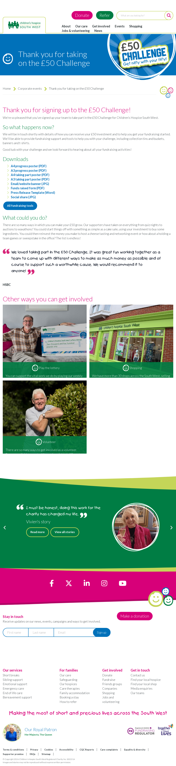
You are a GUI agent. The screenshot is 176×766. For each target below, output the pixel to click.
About (66, 26)
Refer (105, 15)
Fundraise (108, 680)
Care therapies (70, 689)
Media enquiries (141, 689)
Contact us (138, 676)
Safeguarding (68, 680)
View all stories (67, 533)
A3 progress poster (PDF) (28, 170)
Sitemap (46, 754)
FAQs (32, 754)
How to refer (68, 702)
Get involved (101, 26)
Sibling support (13, 680)
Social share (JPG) (23, 197)
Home (7, 88)
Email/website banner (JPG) (30, 184)
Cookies (48, 750)
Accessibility (66, 750)
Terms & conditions (13, 750)
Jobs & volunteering (76, 31)
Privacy (34, 750)
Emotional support (15, 685)
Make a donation (136, 616)
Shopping (135, 26)
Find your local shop (144, 685)
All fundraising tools (21, 206)
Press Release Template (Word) (33, 192)
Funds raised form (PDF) (27, 188)
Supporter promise (13, 754)
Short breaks (11, 676)
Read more (38, 533)
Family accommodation (75, 693)
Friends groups (112, 685)
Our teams (137, 693)
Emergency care (13, 689)
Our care (81, 26)
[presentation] (29, 648)
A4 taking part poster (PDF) (30, 175)
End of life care (13, 693)
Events (120, 26)
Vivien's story (38, 522)
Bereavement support (17, 698)
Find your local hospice (146, 680)
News (98, 31)
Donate (82, 15)
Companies (109, 689)
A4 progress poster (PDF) (28, 166)
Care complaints (109, 750)
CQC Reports (87, 750)
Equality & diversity (134, 750)
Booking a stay (69, 698)
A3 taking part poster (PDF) (30, 179)
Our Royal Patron (41, 730)
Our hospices (68, 685)
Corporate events (30, 88)
